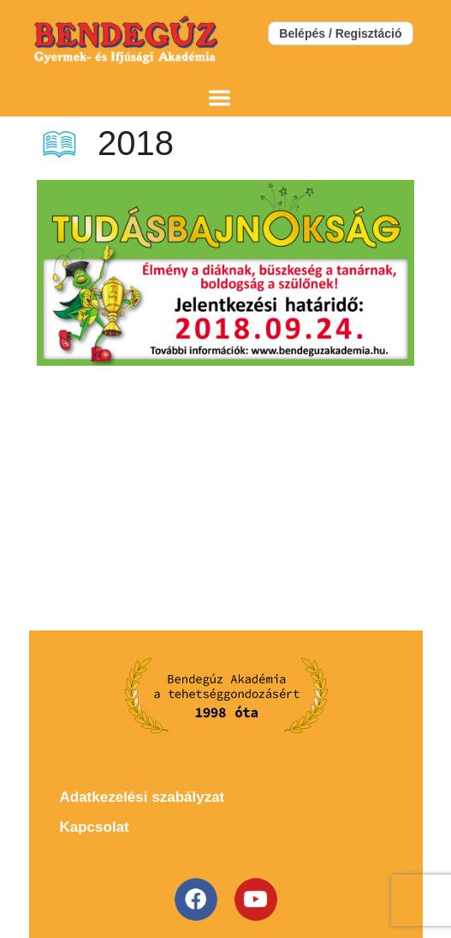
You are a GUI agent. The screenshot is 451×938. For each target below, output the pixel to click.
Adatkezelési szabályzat (142, 797)
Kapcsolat (94, 827)
